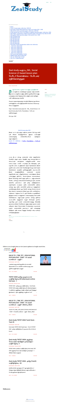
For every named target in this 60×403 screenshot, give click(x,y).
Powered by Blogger (30, 399)
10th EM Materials (15, 37)
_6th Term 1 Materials (16, 47)
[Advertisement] (30, 18)
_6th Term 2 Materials (16, 48)
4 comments (14, 314)
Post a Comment (14, 271)
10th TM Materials (15, 36)
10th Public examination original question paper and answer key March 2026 (30, 33)
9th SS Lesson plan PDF (24, 130)
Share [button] (46, 89)
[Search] (47, 2)
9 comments (14, 355)
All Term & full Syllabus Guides (18, 54)
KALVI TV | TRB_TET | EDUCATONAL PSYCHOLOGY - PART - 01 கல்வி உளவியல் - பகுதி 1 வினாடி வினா (22, 303)
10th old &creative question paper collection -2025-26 (24, 31)
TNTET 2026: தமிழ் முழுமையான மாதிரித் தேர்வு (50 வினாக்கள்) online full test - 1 (22, 279)
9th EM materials (14, 40)
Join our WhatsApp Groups (17, 56)
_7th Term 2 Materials (16, 50)
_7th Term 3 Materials (16, 51)
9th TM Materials (14, 39)
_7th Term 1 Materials (16, 46)
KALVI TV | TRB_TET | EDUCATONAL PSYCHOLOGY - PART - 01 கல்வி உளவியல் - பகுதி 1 (22, 257)
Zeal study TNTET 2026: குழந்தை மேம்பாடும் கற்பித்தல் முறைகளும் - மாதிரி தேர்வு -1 (21, 341)
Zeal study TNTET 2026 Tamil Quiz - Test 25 (22, 321)
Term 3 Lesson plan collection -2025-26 (20, 28)
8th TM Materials (14, 41)
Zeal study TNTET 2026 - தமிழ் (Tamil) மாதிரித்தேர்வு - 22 (22, 362)
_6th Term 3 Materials (16, 52)
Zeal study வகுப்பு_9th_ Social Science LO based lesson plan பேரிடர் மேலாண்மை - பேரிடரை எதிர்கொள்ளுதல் (50, 95)
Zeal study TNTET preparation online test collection (24, 44)
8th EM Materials (14, 43)
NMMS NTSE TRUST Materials (18, 55)
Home (11, 26)
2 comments (14, 295)
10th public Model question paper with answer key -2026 (25, 35)
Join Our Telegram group (16, 58)
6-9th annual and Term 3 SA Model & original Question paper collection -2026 (30, 32)
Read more (35, 271)
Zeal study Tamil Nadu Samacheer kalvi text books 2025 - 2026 (26, 29)
